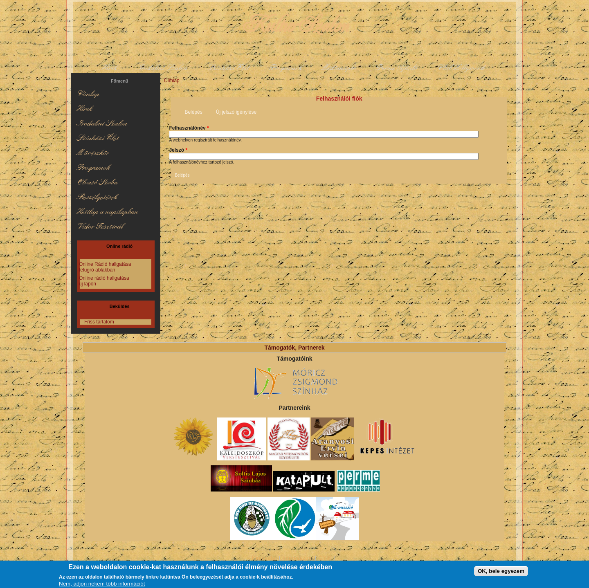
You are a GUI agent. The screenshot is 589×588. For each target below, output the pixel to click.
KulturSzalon (294, 24)
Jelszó (178, 150)
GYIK (325, 558)
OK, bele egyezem (501, 572)
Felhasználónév (189, 128)
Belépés (196, 111)
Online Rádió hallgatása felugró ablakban (105, 267)
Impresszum (297, 558)
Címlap (172, 80)
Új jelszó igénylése (236, 112)
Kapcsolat (264, 558)
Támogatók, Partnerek (294, 347)
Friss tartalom (99, 322)
